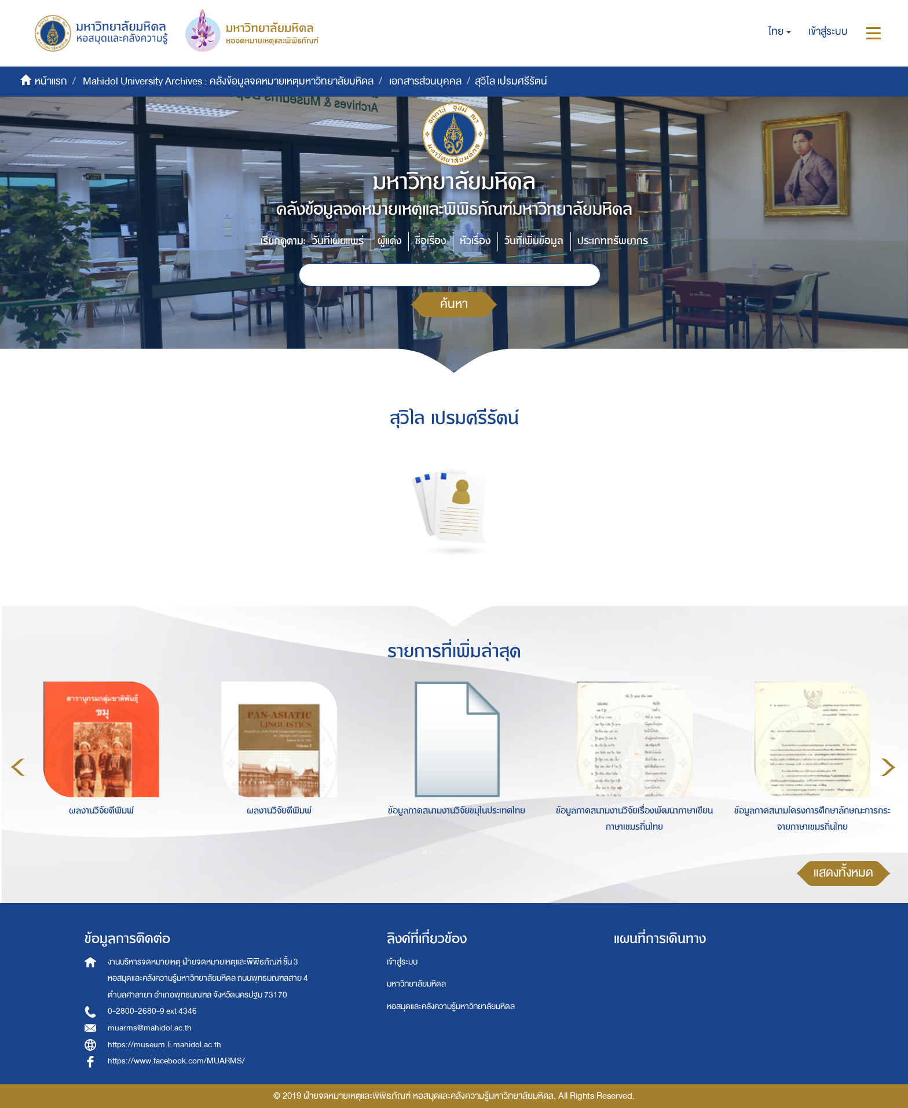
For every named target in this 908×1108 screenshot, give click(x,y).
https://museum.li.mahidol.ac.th (164, 1044)
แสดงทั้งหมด (843, 873)
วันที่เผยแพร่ (338, 241)
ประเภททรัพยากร (612, 241)
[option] (98, 765)
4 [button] (479, 851)
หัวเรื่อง (475, 241)
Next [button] (888, 767)
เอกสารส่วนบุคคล (425, 81)
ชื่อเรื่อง (430, 241)
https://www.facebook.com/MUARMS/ (176, 1061)
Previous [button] (18, 767)
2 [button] (445, 851)
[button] (780, 32)
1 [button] (427, 851)
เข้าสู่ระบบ (402, 962)
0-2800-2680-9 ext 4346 (152, 1011)
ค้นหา (454, 304)
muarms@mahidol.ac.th (150, 1028)
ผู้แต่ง (389, 241)
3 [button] (462, 851)
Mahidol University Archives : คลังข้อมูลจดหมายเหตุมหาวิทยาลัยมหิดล (228, 81)
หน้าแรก (51, 81)
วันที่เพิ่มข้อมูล (533, 241)
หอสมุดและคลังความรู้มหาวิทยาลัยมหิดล (451, 1006)
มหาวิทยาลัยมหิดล (416, 984)
